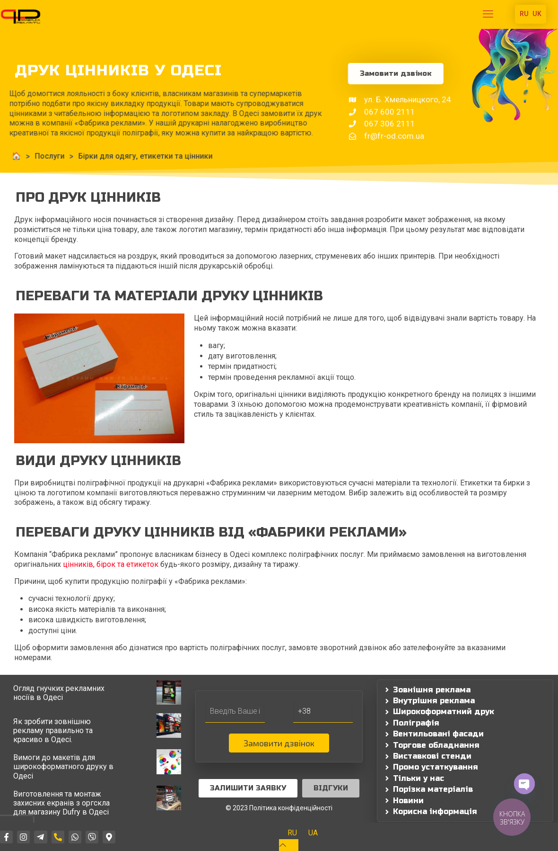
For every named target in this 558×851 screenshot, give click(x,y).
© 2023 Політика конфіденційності (279, 808)
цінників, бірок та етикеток (110, 564)
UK (536, 14)
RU (524, 14)
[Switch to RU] (292, 833)
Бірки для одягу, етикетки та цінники (99, 156)
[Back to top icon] (288, 845)
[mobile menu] (488, 14)
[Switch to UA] (313, 833)
